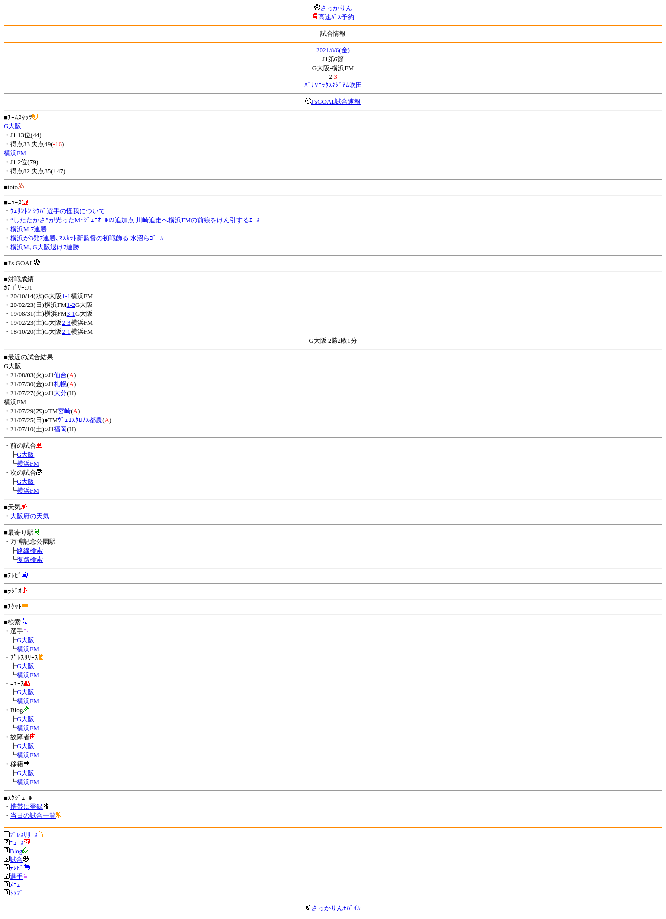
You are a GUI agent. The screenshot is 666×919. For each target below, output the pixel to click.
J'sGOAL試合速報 (336, 101)
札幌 (60, 384)
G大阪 (12, 126)
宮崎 (64, 411)
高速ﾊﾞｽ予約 (336, 17)
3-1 (71, 313)
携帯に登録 (26, 806)
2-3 (66, 322)
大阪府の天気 (29, 516)
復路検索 (30, 559)
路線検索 (30, 550)
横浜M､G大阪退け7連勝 (44, 247)
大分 (60, 393)
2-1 (66, 331)
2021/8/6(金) (333, 50)
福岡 (60, 429)
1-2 (71, 304)
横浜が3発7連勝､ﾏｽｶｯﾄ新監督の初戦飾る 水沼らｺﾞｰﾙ (87, 238)
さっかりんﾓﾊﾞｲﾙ (333, 908)
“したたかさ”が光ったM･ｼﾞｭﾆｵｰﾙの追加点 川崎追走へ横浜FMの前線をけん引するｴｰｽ (135, 220)
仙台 (60, 375)
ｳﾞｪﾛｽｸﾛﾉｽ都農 (80, 420)
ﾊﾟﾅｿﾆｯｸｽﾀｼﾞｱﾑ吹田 (333, 85)
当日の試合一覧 (33, 815)
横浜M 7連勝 (28, 229)
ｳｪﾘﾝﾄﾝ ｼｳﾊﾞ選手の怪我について (57, 211)
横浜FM (15, 153)
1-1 (66, 296)
